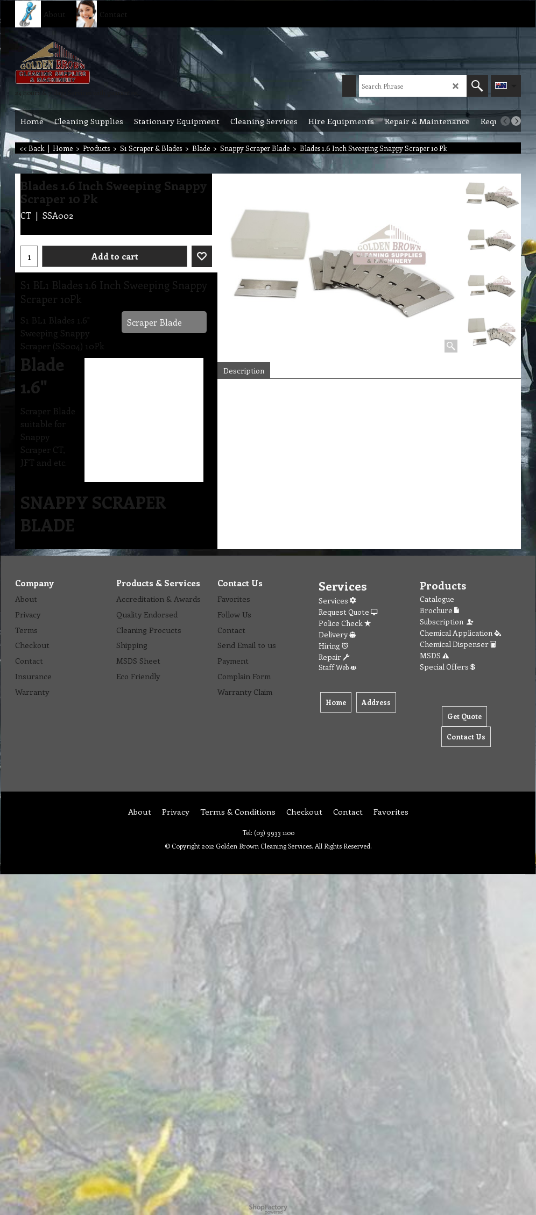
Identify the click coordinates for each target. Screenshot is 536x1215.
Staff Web (337, 667)
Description (243, 370)
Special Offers (447, 667)
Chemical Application (460, 633)
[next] (516, 121)
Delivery (337, 634)
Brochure (439, 610)
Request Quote (348, 612)
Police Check (345, 623)
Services (337, 600)
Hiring (333, 646)
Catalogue (437, 599)
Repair (334, 657)
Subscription (447, 621)
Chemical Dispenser (458, 644)
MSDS (434, 655)
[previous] (505, 121)
